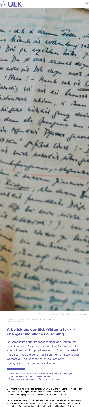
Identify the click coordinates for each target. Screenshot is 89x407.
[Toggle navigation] (86, 4)
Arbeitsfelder (22, 319)
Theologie (33, 319)
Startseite (11, 319)
